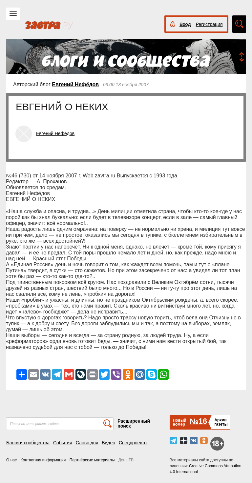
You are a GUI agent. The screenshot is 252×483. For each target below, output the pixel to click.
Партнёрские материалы (92, 460)
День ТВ (126, 460)
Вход (185, 24)
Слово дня (87, 442)
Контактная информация (43, 460)
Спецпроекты (133, 442)
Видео (108, 442)
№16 (198, 421)
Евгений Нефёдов (75, 84)
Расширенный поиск (133, 423)
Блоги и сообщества (28, 442)
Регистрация (209, 24)
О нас (11, 460)
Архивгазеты (220, 422)
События (62, 442)
